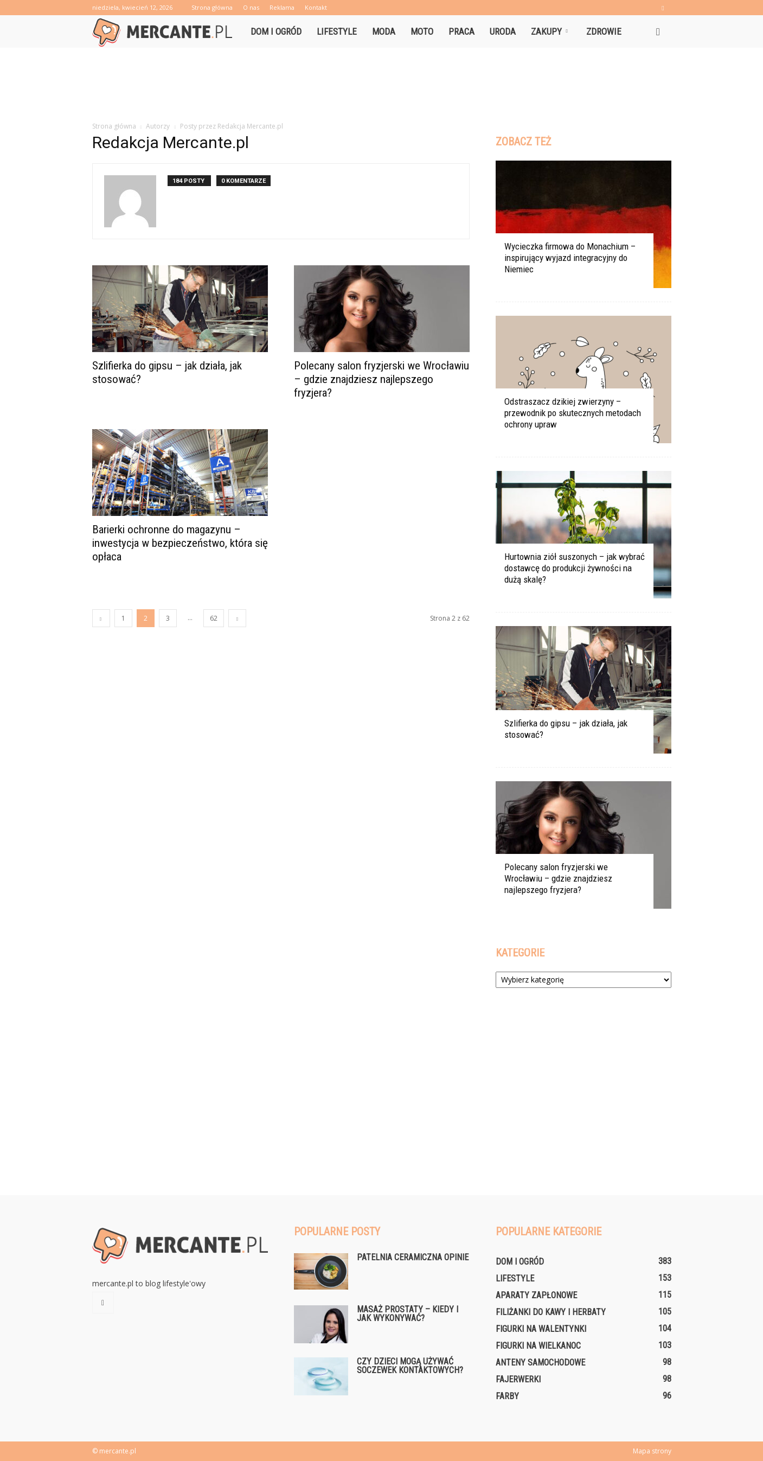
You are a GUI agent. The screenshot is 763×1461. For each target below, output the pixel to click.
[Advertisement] (381, 85)
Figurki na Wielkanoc (538, 1346)
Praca (461, 31)
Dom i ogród (276, 31)
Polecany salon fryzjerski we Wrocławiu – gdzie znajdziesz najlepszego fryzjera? (381, 379)
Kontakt (316, 7)
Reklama (282, 7)
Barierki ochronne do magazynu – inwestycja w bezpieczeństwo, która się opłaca (180, 543)
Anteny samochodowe (540, 1362)
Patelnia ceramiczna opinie (413, 1257)
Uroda (503, 31)
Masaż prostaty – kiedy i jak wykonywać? (407, 1313)
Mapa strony (652, 1451)
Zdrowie (603, 31)
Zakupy (549, 31)
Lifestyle (337, 31)
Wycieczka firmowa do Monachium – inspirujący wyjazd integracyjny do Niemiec (570, 258)
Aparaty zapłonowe (536, 1295)
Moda (383, 31)
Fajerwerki (518, 1379)
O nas (251, 7)
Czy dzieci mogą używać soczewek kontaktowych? (410, 1365)
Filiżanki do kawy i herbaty (551, 1312)
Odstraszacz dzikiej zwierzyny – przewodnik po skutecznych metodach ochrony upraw (572, 413)
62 (213, 618)
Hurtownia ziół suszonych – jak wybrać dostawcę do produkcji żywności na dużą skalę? (574, 568)
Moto (422, 31)
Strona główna (212, 7)
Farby (507, 1396)
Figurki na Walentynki (541, 1329)
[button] (658, 31)
